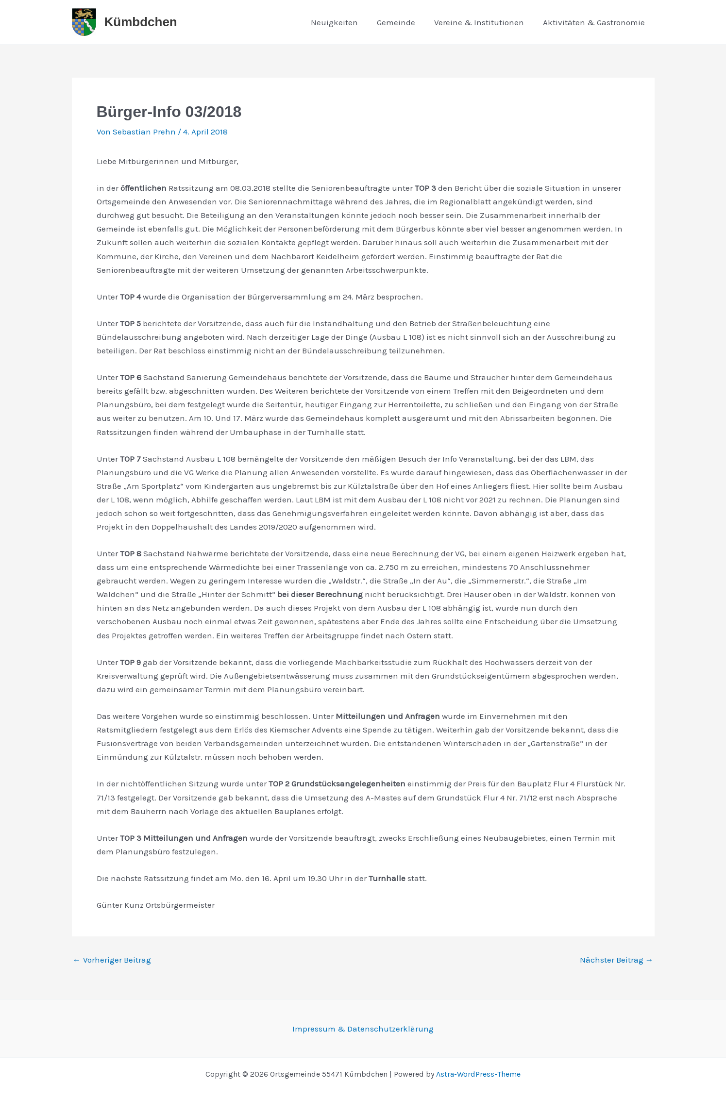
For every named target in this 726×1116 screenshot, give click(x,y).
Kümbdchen (140, 22)
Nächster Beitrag (617, 960)
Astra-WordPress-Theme (478, 1074)
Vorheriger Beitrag (112, 960)
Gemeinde (402, 22)
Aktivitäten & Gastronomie (595, 22)
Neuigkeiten (343, 22)
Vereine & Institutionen (483, 22)
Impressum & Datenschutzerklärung (363, 1028)
